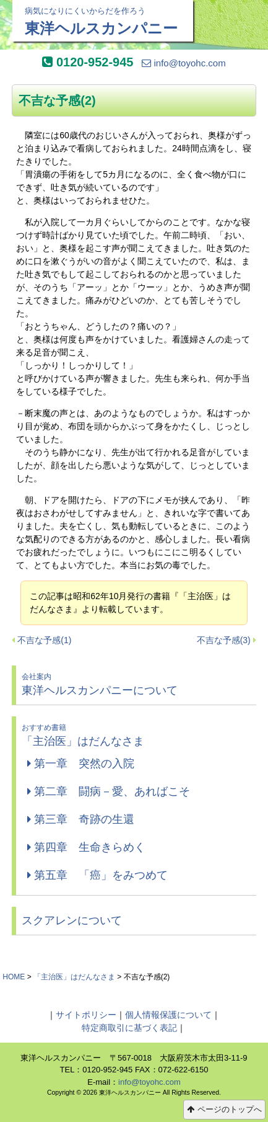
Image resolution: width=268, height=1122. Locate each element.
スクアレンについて (72, 920)
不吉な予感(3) (224, 640)
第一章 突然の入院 (80, 763)
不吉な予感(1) (44, 640)
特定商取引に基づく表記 (129, 1028)
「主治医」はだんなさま (136, 734)
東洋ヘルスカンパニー (103, 21)
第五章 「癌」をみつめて (97, 875)
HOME (13, 977)
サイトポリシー (86, 1015)
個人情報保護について (168, 1015)
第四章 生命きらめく (86, 847)
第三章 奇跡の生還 (80, 819)
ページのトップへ (224, 1109)
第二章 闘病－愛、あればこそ (108, 791)
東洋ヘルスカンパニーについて (136, 684)
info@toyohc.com (183, 63)
